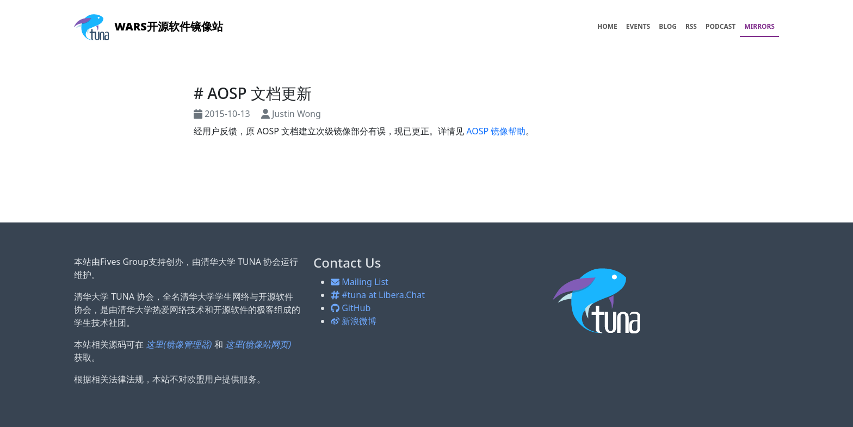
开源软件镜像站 (148, 26)
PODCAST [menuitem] (720, 26)
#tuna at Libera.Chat (378, 295)
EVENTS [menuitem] (638, 26)
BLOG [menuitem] (668, 26)
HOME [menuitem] (607, 26)
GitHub (350, 308)
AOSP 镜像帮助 (496, 131)
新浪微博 (353, 321)
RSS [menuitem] (691, 26)
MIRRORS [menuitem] (759, 26)
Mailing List (359, 282)
